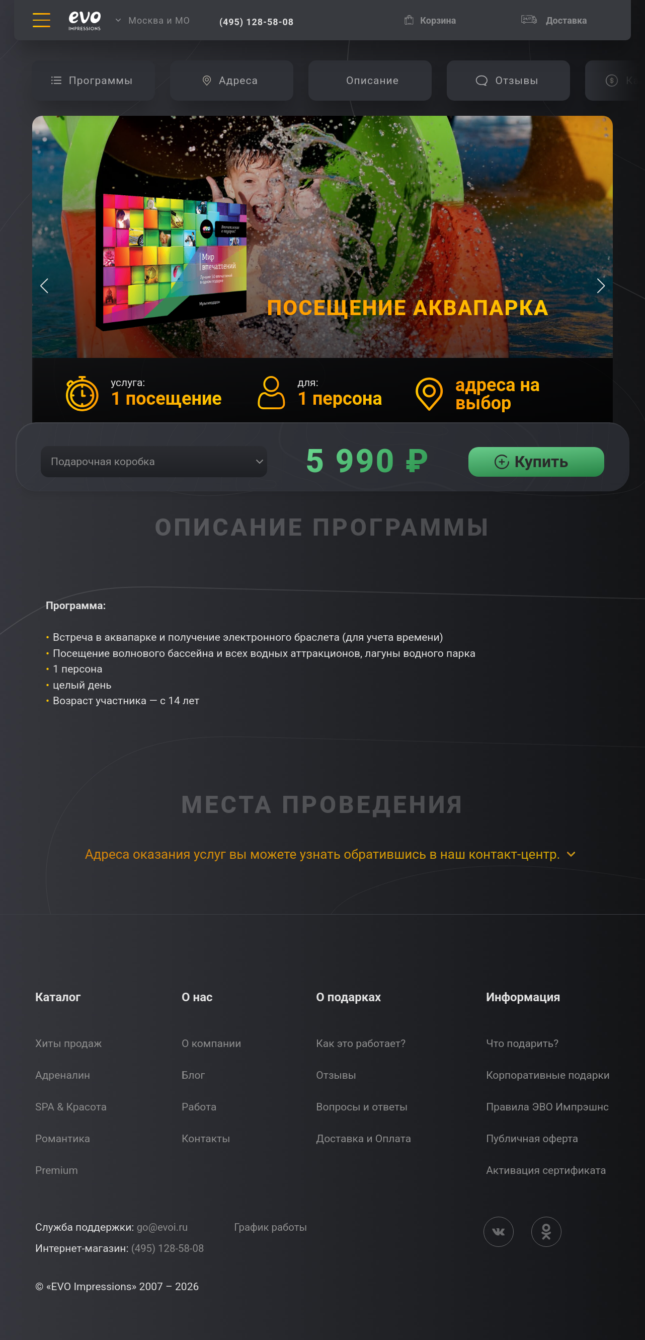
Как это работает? (361, 1043)
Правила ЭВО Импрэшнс (547, 1107)
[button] (601, 286)
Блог (193, 1075)
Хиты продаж (68, 1043)
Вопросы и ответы (362, 1107)
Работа (199, 1107)
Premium (56, 1170)
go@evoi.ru (163, 1227)
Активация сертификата (546, 1170)
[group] (93, 80)
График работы (274, 1227)
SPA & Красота (71, 1107)
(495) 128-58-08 (168, 1248)
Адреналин (62, 1075)
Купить (542, 461)
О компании (211, 1043)
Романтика (62, 1139)
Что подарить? (522, 1043)
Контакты (206, 1139)
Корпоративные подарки (548, 1075)
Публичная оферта (532, 1139)
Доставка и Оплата (363, 1139)
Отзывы (336, 1075)
